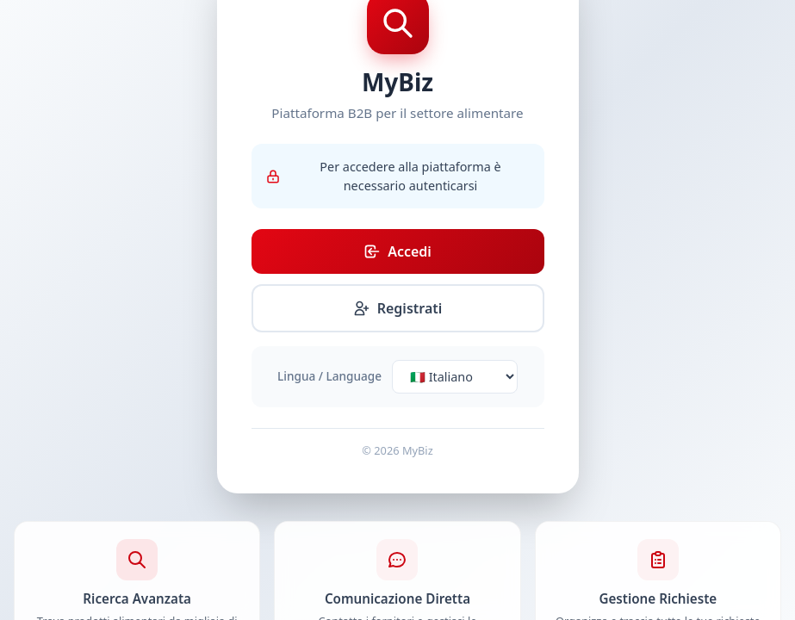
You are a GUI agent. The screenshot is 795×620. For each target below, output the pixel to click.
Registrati (398, 308)
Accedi (397, 251)
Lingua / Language (329, 376)
